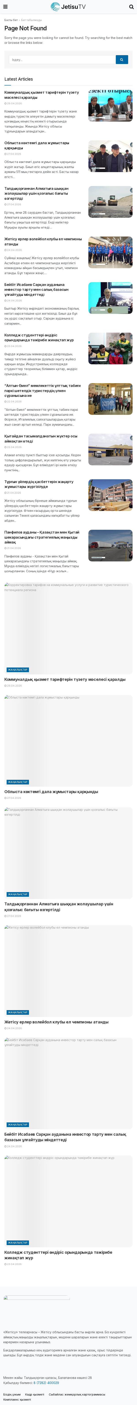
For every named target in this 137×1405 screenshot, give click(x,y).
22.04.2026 (13, 401)
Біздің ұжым (12, 1394)
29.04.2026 (13, 103)
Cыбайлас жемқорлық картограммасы (77, 1394)
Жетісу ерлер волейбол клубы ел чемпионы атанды (56, 1022)
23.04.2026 (13, 346)
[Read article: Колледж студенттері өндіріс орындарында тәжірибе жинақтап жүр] (110, 348)
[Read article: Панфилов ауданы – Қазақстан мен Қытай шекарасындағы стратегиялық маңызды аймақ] (110, 545)
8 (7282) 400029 (46, 1383)
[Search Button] (131, 6)
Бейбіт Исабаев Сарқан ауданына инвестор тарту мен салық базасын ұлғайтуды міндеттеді (36, 289)
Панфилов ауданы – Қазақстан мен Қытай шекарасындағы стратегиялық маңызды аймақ (41, 537)
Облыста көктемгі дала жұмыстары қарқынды (51, 791)
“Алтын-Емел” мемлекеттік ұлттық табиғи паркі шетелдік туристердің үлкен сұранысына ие (42, 390)
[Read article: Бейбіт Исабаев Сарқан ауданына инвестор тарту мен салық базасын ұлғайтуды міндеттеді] (110, 298)
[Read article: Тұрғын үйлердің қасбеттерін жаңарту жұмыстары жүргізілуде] (110, 495)
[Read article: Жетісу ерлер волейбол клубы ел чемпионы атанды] (110, 252)
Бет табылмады (31, 20)
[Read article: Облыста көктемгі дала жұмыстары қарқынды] (110, 156)
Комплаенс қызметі (17, 1399)
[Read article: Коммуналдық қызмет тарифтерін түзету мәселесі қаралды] (110, 106)
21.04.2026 (12, 492)
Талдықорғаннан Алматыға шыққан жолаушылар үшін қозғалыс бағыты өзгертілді (36, 193)
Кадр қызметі (34, 1394)
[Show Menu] (5, 6)
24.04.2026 (13, 250)
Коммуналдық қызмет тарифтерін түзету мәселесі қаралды (65, 679)
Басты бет (11, 20)
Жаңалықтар (17, 669)
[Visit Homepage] (68, 6)
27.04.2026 (12, 153)
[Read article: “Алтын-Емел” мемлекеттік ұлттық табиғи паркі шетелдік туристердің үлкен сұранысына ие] (110, 399)
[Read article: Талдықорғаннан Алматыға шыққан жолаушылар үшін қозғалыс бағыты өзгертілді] (110, 202)
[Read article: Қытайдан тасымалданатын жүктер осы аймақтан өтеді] (110, 449)
